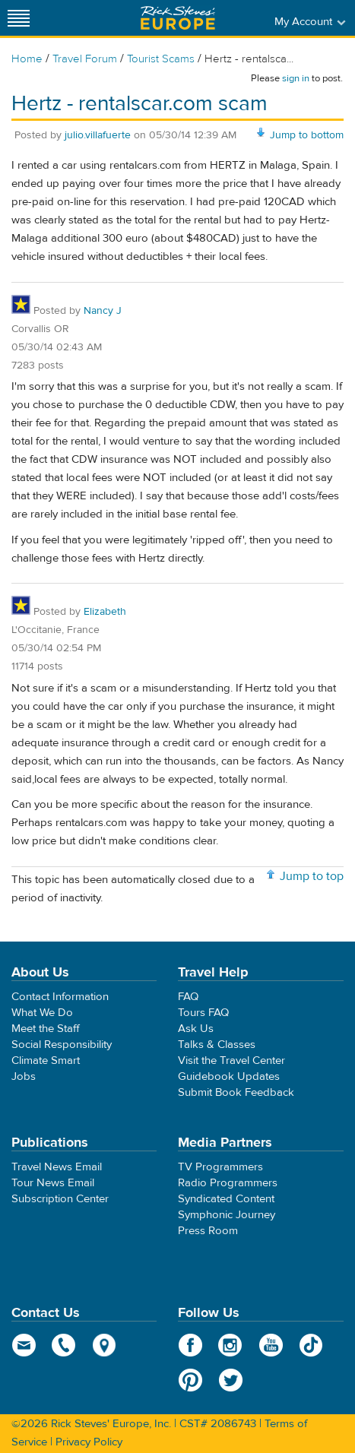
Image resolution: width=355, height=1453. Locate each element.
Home (27, 59)
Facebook (190, 1345)
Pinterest (190, 1380)
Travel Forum (84, 59)
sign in (295, 78)
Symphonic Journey (226, 1215)
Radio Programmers (227, 1183)
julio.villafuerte (98, 135)
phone (64, 1345)
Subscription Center (60, 1199)
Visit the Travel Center (231, 1060)
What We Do (42, 1012)
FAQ (188, 996)
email (23, 1345)
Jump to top (312, 876)
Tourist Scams (161, 59)
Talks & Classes (216, 1044)
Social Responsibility (61, 1044)
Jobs (23, 1076)
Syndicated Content (226, 1199)
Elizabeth (105, 612)
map (104, 1345)
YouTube (271, 1345)
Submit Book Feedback (236, 1092)
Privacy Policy (88, 1442)
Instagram (230, 1345)
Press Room (208, 1230)
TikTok (311, 1345)
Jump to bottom (307, 135)
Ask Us (196, 1028)
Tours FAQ (203, 1012)
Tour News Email (52, 1183)
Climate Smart (45, 1060)
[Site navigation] (19, 18)
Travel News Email (56, 1167)
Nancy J (103, 311)
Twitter (230, 1380)
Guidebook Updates (229, 1076)
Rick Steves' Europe (177, 18)
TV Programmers (220, 1167)
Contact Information (60, 996)
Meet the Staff (45, 1028)
